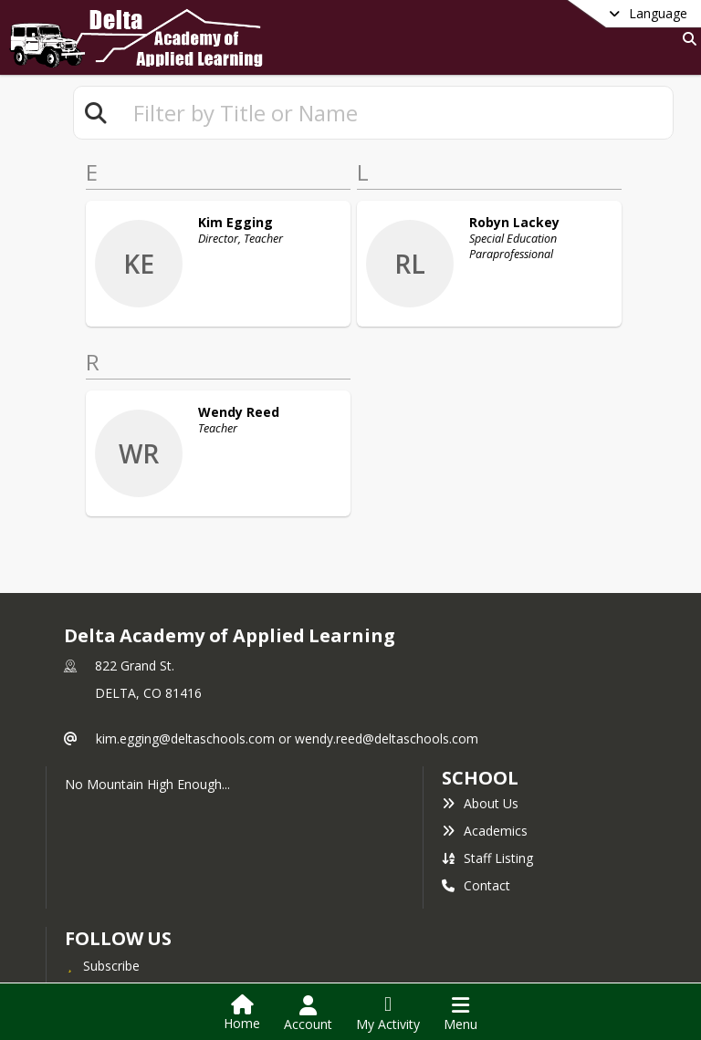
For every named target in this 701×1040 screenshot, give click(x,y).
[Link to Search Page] (685, 38)
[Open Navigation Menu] (460, 1013)
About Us (480, 723)
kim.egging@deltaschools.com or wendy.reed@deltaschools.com (287, 658)
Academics (485, 750)
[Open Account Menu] (308, 1013)
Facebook (105, 912)
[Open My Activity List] (388, 1013)
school (480, 697)
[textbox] (395, 112)
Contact (476, 805)
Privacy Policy (116, 940)
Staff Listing (487, 777)
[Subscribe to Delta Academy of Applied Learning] (102, 885)
